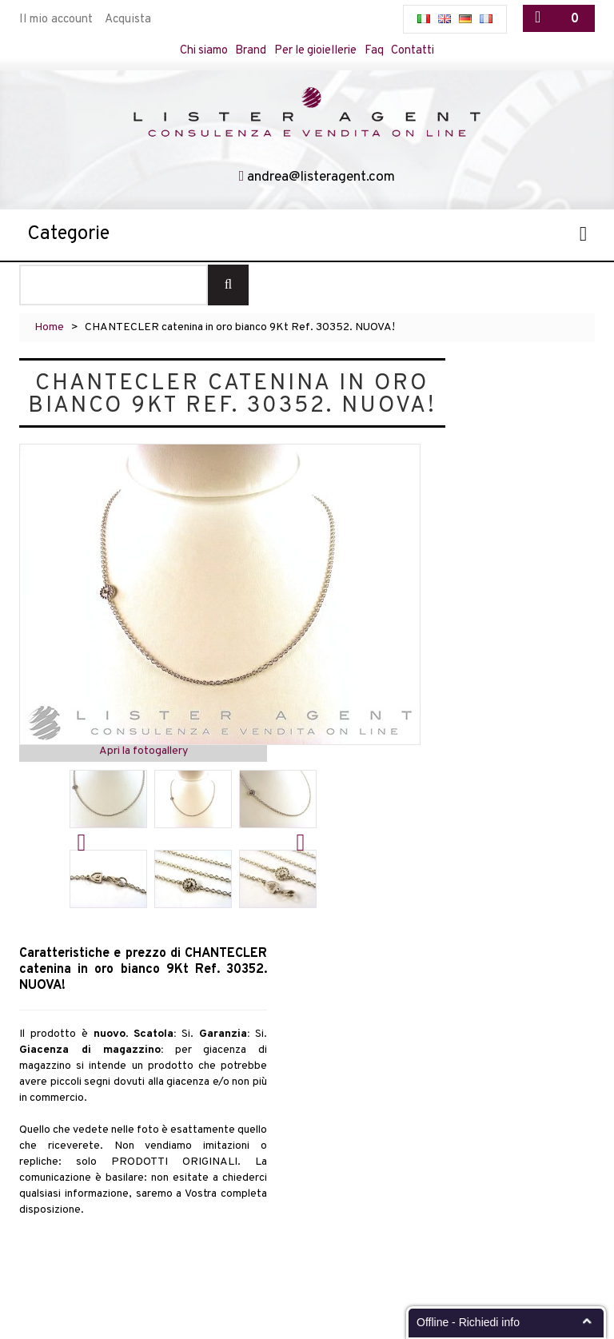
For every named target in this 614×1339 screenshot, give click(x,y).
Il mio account (56, 19)
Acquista (128, 19)
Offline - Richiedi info (468, 1322)
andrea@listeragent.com (321, 178)
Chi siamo (201, 50)
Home (49, 328)
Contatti (417, 50)
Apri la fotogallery (143, 752)
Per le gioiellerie (316, 50)
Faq (377, 50)
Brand (249, 50)
